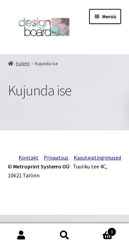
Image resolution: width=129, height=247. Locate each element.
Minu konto (21, 235)
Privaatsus (56, 157)
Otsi (64, 235)
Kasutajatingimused (97, 157)
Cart (101, 230)
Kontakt (29, 157)
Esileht (23, 63)
